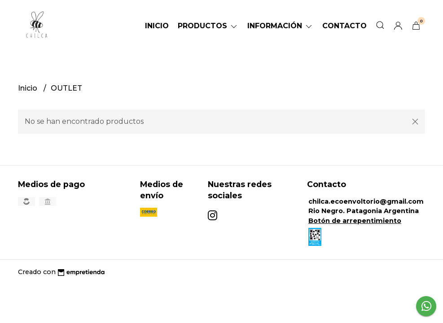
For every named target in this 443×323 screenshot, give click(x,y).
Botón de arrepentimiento (354, 221)
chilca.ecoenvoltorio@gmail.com (366, 201)
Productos (208, 26)
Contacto (344, 26)
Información (280, 26)
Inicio (157, 26)
